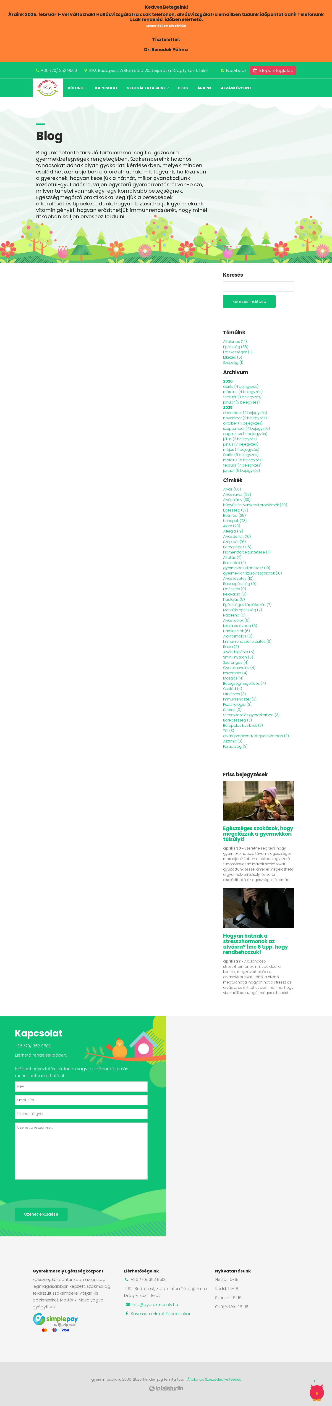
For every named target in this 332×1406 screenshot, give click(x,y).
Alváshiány (237, 499)
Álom (231, 526)
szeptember (246, 428)
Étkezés (232, 357)
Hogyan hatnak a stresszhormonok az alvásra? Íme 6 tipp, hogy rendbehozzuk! (255, 944)
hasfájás (234, 599)
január (241, 402)
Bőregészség (237, 720)
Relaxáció (234, 594)
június (240, 444)
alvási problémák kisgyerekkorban (256, 736)
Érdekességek (238, 352)
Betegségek (237, 547)
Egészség (235, 346)
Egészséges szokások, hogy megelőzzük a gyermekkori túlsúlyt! (258, 834)
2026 (228, 381)
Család (232, 688)
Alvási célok (236, 620)
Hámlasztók (236, 631)
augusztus (245, 433)
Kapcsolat (106, 88)
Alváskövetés (238, 578)
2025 (228, 407)
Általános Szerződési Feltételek (214, 1379)
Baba (231, 646)
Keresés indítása (249, 301)
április (241, 386)
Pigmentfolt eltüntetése (247, 552)
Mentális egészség (242, 610)
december (245, 412)
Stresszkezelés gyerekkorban (251, 715)
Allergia (233, 531)
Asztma (232, 741)
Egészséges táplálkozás (247, 604)
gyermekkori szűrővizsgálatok (252, 573)
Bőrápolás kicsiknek (243, 725)
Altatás (232, 557)
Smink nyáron (238, 657)
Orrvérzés (234, 694)
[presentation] (49, 1192)
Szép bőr (234, 541)
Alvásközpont (236, 88)
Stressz (232, 709)
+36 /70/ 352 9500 (59, 70)
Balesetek (234, 562)
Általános (235, 341)
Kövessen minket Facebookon (157, 1314)
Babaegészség (239, 583)
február (242, 397)
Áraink (204, 88)
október (242, 423)
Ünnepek (235, 520)
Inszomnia (235, 673)
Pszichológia (237, 704)
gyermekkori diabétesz (246, 568)
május (241, 449)
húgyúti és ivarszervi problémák (255, 505)
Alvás (232, 489)
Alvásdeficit (237, 536)
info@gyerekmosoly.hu (151, 1304)
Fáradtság (235, 746)
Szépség (233, 362)
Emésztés (234, 589)
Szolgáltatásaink (148, 88)
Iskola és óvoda (240, 625)
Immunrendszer (239, 699)
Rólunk (77, 88)
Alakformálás (237, 636)
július (240, 439)
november (245, 418)
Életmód (234, 515)
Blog (183, 88)
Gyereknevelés (239, 667)
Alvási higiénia (238, 652)
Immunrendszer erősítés (247, 641)
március (243, 391)
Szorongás (235, 662)
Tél (228, 730)
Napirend (234, 615)
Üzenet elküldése (41, 1214)
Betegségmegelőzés (244, 683)
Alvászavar (237, 494)
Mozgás (233, 678)
